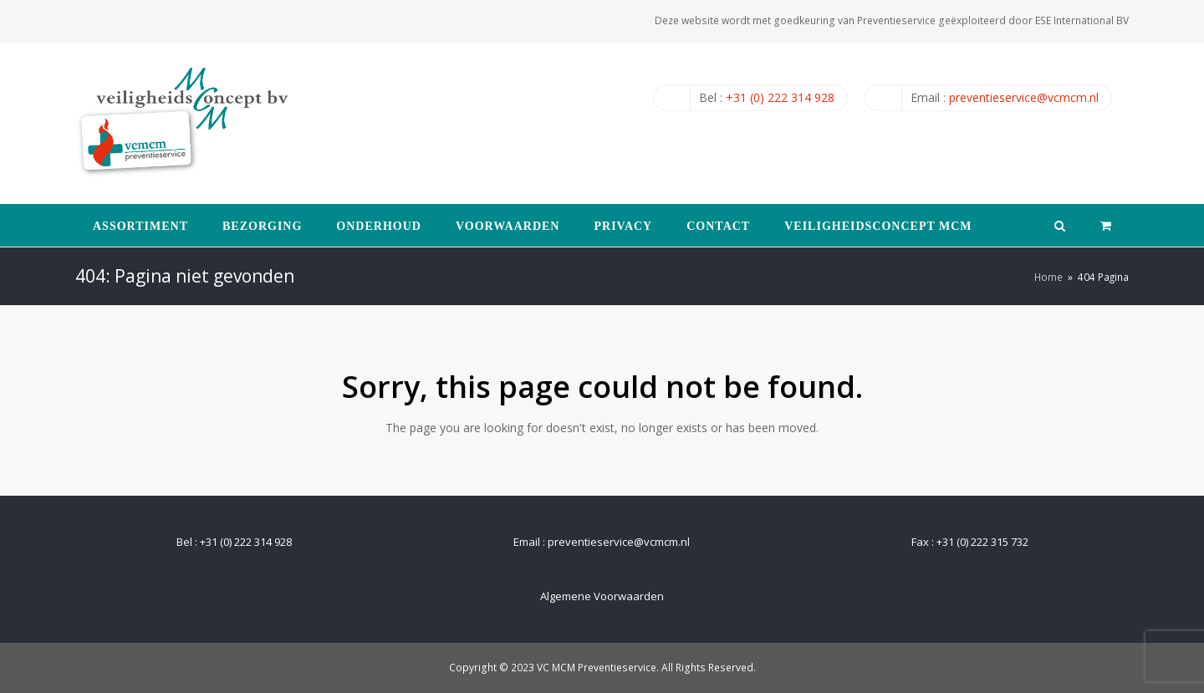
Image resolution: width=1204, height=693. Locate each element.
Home (1048, 276)
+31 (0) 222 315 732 (982, 541)
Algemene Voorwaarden (602, 596)
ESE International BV (1082, 20)
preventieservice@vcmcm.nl (1024, 97)
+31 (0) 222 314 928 (780, 97)
